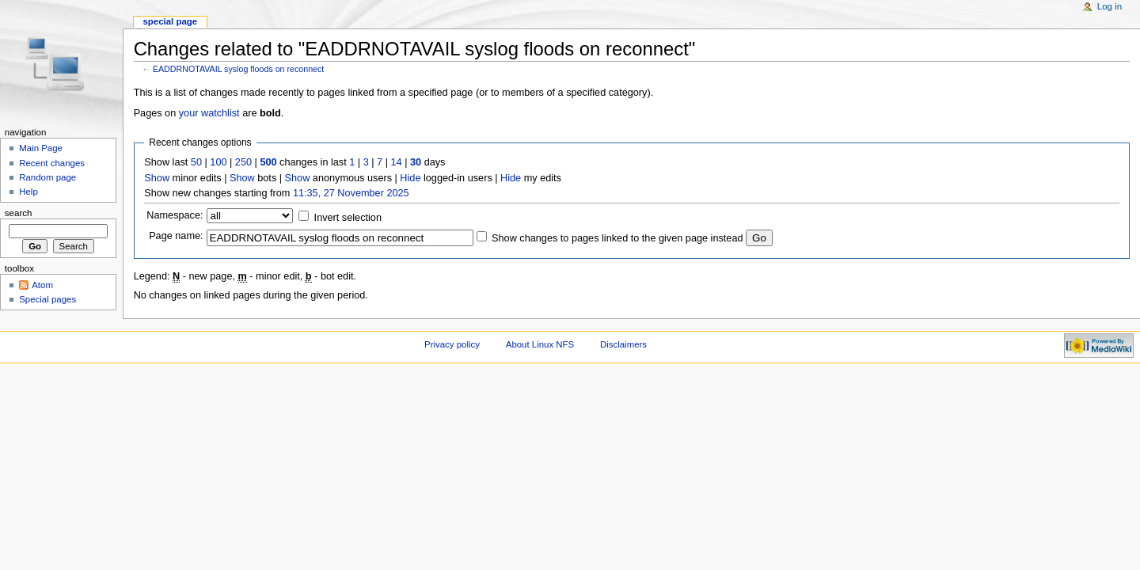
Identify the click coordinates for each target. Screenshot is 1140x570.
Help (28, 191)
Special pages (47, 299)
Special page (169, 21)
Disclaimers (623, 344)
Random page (47, 177)
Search (18, 213)
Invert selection (348, 217)
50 (196, 162)
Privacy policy (452, 344)
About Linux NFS (540, 344)
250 (243, 162)
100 (218, 162)
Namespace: (174, 215)
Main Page (41, 148)
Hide (410, 178)
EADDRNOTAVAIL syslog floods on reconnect (238, 69)
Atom (42, 285)
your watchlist (209, 113)
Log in (1109, 6)
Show (156, 178)
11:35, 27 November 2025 (351, 193)
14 (396, 162)
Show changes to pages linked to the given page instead (617, 238)
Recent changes (52, 163)
